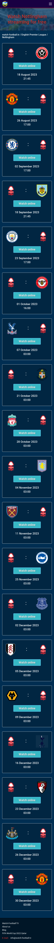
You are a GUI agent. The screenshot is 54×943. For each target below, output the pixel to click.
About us (6, 926)
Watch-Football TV (10, 923)
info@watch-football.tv (21, 938)
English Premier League (33, 34)
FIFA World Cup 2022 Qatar (14, 933)
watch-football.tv (10, 34)
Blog (4, 930)
